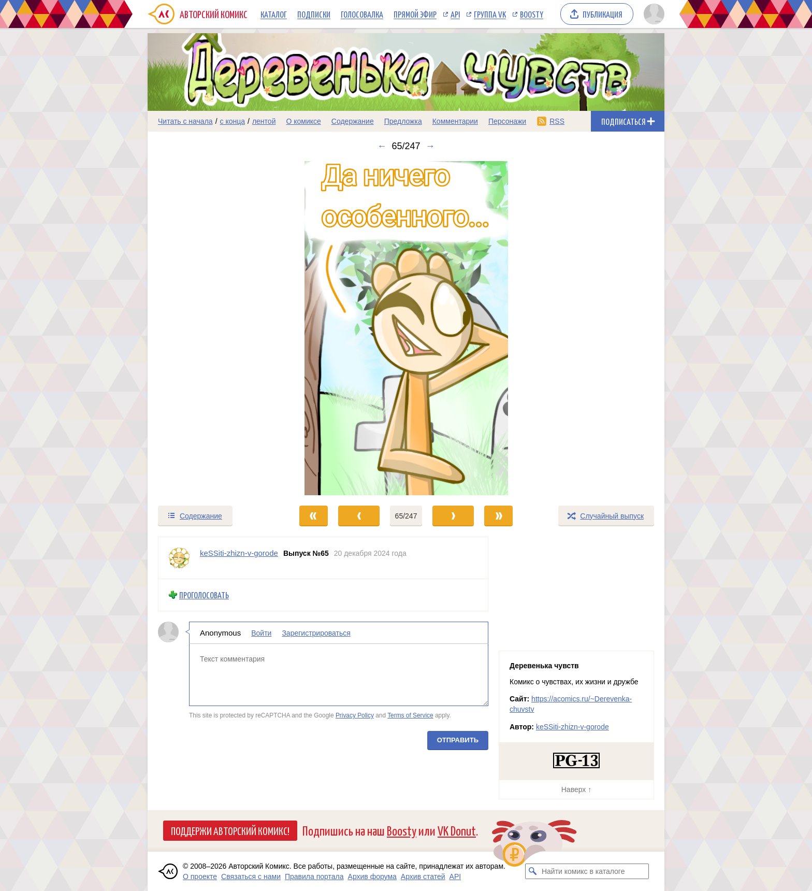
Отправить (458, 739)
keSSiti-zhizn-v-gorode (572, 727)
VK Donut (457, 830)
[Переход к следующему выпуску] (406, 328)
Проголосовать (204, 595)
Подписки (313, 14)
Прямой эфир (415, 14)
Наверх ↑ (576, 789)
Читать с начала (185, 121)
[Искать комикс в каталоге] (533, 871)
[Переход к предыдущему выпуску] (212, 328)
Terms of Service (410, 715)
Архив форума (372, 876)
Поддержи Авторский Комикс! (230, 830)
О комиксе (303, 121)
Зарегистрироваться (316, 632)
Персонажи (507, 121)
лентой (264, 121)
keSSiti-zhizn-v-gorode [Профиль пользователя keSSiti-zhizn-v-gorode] (239, 553)
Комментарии (455, 121)
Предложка (403, 121)
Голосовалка (362, 14)
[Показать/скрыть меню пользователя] (652, 14)
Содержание (352, 121)
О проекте (200, 876)
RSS (556, 121)
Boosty (531, 14)
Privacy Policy (355, 715)
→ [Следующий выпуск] (430, 146)
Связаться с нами (251, 876)
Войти (261, 632)
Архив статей (423, 876)
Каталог (273, 14)
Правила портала (314, 876)
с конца (232, 121)
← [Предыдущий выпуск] (381, 146)
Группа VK (490, 14)
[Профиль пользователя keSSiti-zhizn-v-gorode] (179, 558)
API (455, 14)
